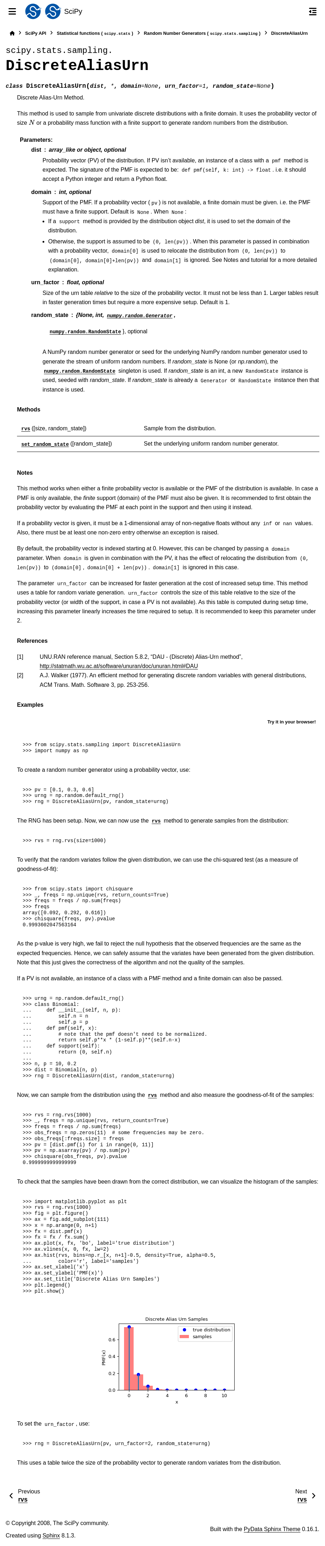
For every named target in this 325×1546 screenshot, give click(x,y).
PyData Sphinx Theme (272, 1529)
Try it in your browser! (291, 721)
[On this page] (312, 11)
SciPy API (35, 33)
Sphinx (51, 1535)
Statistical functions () (95, 34)
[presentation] (32, 122)
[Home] (12, 33)
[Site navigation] (12, 11)
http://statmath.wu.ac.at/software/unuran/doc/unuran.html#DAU (119, 666)
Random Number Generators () (202, 34)
